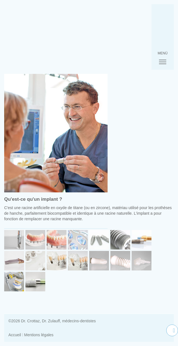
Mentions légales (38, 335)
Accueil (14, 335)
